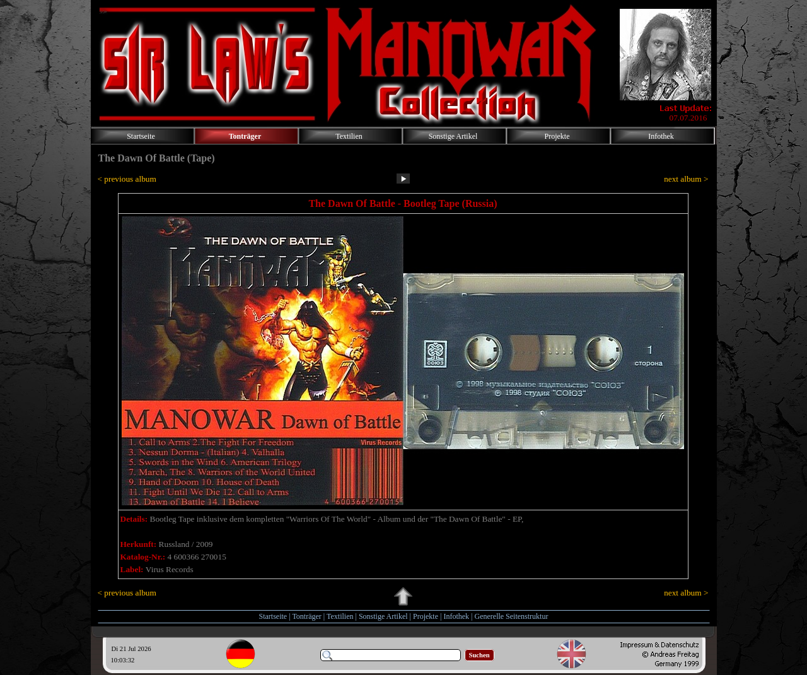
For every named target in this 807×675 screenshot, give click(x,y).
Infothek (456, 616)
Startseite (273, 616)
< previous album (127, 179)
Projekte (425, 616)
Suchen (479, 655)
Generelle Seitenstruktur (511, 616)
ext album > (686, 179)
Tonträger (306, 616)
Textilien (340, 616)
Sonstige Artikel (383, 616)
